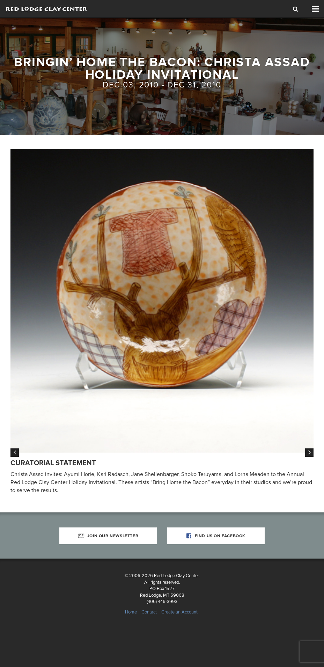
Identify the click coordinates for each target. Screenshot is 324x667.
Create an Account (179, 639)
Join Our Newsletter (108, 562)
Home (131, 639)
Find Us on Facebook (215, 562)
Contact (149, 639)
